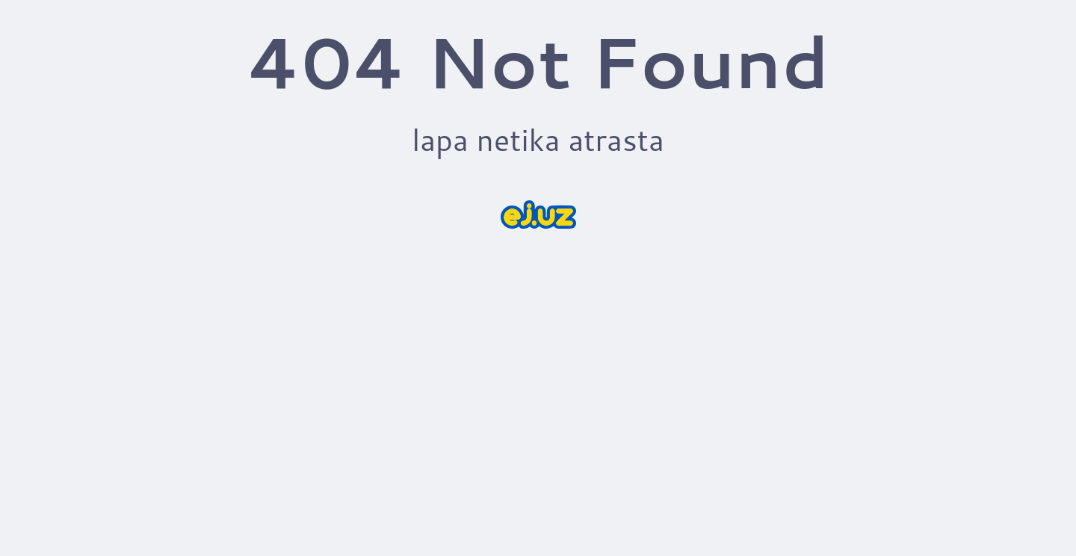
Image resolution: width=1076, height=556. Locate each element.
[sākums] (538, 214)
